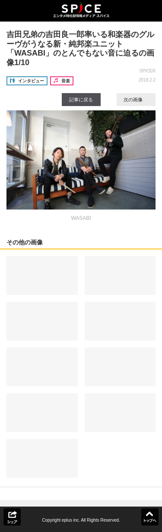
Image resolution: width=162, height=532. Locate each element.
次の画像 (136, 99)
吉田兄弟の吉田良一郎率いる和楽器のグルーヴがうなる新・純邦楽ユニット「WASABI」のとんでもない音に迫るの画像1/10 (80, 48)
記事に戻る (81, 99)
